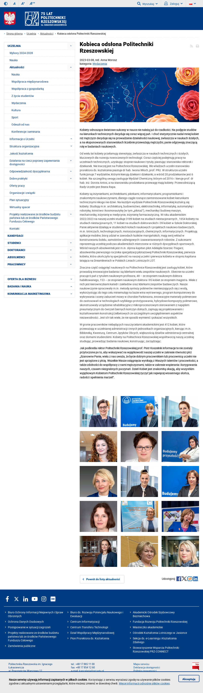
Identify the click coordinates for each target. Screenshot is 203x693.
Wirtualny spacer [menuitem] (20, 207)
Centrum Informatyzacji (85, 621)
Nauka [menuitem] (14, 60)
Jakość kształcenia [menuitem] (21, 153)
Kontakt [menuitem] (14, 228)
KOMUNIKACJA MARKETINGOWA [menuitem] (41, 293)
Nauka (15, 74)
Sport (14, 117)
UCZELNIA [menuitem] (14, 45)
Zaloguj (173, 3)
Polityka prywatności (145, 671)
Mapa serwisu (141, 664)
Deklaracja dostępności (146, 667)
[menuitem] (70, 46)
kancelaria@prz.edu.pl (91, 671)
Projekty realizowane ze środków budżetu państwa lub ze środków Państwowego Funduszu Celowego (33, 636)
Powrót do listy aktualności (103, 579)
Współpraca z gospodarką (27, 89)
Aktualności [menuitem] (17, 67)
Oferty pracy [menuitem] (17, 186)
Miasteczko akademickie (148, 627)
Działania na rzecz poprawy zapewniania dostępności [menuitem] (35, 162)
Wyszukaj (147, 3)
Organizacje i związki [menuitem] (22, 193)
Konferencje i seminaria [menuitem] (25, 131)
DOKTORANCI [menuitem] (16, 250)
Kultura (16, 110)
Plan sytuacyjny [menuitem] (19, 200)
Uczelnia (31, 33)
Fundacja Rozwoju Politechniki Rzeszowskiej (160, 621)
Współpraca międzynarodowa (29, 81)
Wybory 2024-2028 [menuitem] (21, 53)
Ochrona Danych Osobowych (26, 621)
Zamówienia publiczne (21, 646)
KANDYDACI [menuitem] (15, 235)
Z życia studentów (22, 96)
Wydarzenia (100, 64)
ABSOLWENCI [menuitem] (16, 257)
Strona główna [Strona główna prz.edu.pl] (14, 33)
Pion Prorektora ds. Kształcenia (89, 638)
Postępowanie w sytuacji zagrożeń (29, 627)
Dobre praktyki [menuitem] (18, 178)
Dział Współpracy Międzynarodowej (92, 633)
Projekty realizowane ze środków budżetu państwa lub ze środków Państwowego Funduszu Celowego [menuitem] (35, 217)
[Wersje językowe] (192, 3)
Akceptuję (188, 679)
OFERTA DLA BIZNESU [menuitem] (41, 279)
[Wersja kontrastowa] (6, 3)
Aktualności (46, 33)
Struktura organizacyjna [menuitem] (42, 146)
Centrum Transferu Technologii (89, 627)
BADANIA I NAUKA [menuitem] (41, 286)
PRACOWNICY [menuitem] (17, 264)
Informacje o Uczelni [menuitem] (42, 139)
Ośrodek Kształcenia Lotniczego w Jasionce (160, 633)
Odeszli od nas (20, 124)
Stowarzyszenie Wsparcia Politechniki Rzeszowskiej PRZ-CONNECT (156, 649)
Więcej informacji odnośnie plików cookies (144, 683)
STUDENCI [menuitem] (14, 243)
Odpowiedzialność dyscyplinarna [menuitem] (30, 171)
